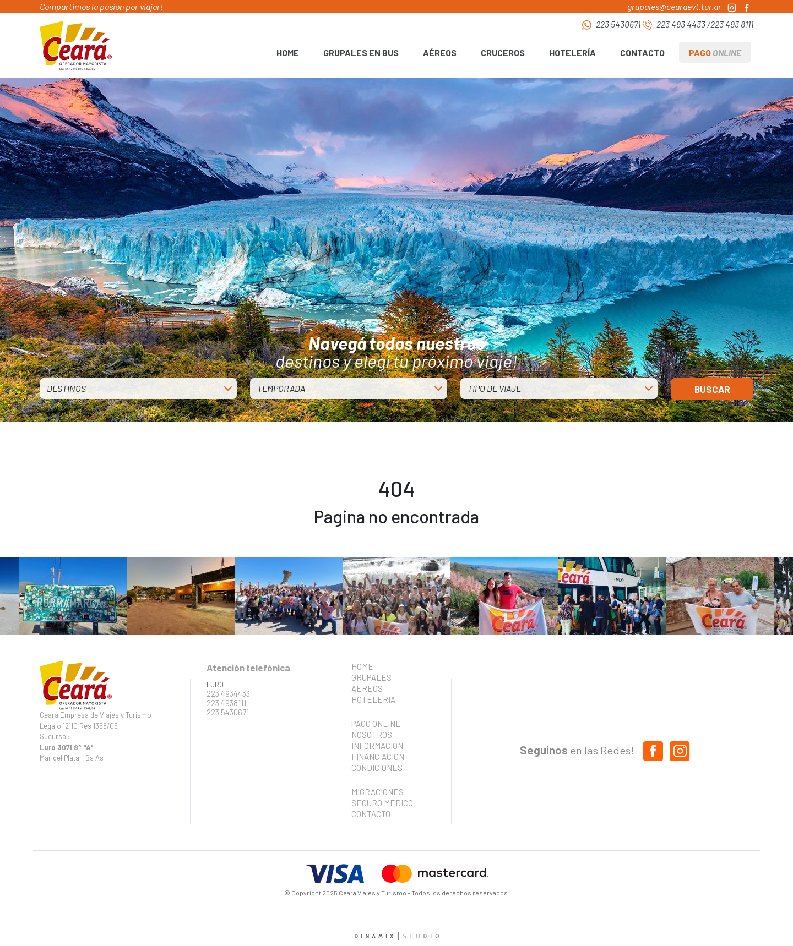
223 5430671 (618, 24)
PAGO (715, 52)
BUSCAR (712, 389)
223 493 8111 (731, 24)
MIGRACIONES (377, 792)
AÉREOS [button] (440, 52)
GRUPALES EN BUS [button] (361, 52)
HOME (287, 52)
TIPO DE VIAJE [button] (494, 388)
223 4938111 (226, 703)
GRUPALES (371, 677)
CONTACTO (642, 52)
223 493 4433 (680, 24)
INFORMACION (377, 746)
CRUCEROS (503, 52)
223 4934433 (228, 693)
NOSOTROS (371, 735)
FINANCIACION (377, 757)
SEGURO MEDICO (378, 803)
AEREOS (367, 688)
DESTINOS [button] (66, 388)
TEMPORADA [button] (281, 388)
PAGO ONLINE (376, 724)
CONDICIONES (377, 768)
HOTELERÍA (572, 52)
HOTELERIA (373, 699)
